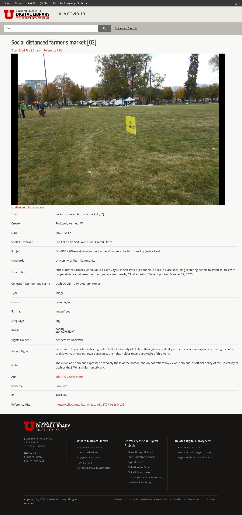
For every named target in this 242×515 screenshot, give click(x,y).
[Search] (51, 28)
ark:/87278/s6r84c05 (70, 377)
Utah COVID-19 (71, 13)
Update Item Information (27, 207)
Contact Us (32, 453)
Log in (236, 3)
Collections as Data (138, 467)
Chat (44, 3)
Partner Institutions (189, 447)
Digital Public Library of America (195, 457)
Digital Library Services (89, 447)
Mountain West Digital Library (195, 452)
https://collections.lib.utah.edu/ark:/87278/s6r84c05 (90, 404)
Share (36, 50)
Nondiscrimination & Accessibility (148, 499)
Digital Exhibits (136, 462)
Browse (19, 3)
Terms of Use (84, 462)
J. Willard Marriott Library (38, 438)
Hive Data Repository (139, 482)
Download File (20, 50)
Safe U (177, 499)
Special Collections (87, 452)
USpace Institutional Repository (145, 477)
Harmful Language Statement (71, 3)
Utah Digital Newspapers (141, 457)
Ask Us (32, 3)
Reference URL (52, 50)
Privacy (119, 499)
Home (7, 3)
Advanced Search (126, 28)
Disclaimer (193, 499)
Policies (210, 499)
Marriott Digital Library (140, 452)
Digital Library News (139, 472)
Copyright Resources (89, 457)
